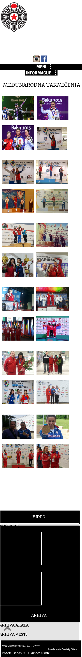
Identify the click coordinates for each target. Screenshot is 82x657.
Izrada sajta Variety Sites (62, 649)
